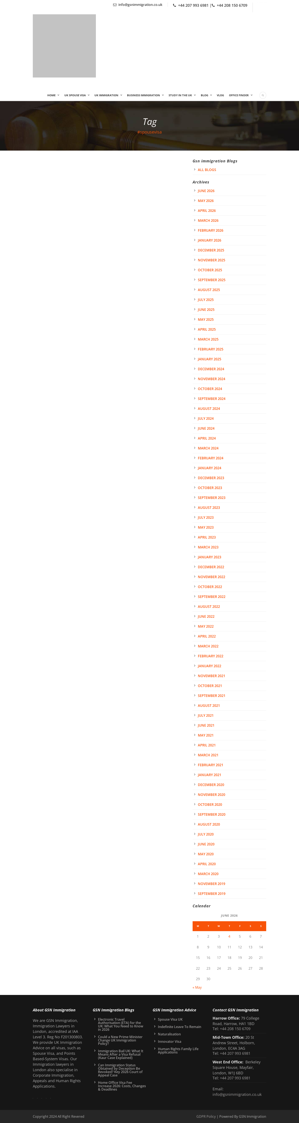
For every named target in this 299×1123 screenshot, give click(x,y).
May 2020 (206, 854)
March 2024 (208, 448)
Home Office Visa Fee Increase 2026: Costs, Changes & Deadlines (122, 1086)
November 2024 (211, 379)
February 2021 (210, 765)
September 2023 (211, 497)
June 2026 (206, 191)
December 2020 (211, 784)
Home (51, 95)
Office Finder (239, 95)
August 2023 (209, 507)
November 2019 (211, 883)
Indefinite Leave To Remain (179, 1026)
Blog (204, 95)
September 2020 (211, 814)
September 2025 (211, 280)
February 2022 (210, 656)
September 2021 (211, 695)
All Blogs (207, 169)
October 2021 (210, 685)
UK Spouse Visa (75, 95)
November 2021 (211, 676)
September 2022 (211, 596)
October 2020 (210, 804)
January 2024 (209, 468)
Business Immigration (143, 95)
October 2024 (210, 388)
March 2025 (208, 339)
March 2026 (208, 220)
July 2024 (206, 418)
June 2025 (206, 309)
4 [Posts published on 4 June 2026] (229, 936)
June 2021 (206, 725)
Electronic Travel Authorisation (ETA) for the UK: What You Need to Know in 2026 (120, 1024)
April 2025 (207, 329)
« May (197, 987)
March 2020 (208, 874)
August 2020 (209, 824)
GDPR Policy (206, 1116)
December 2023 (211, 478)
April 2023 (207, 537)
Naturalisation (169, 1034)
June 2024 (206, 428)
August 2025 (209, 289)
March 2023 (208, 547)
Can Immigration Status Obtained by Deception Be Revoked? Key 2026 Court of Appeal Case (120, 1070)
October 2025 (210, 270)
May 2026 (206, 200)
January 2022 (209, 666)
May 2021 (206, 735)
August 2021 (209, 705)
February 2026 (210, 230)
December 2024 (211, 369)
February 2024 (210, 458)
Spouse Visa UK (170, 1019)
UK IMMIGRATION (106, 95)
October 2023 (210, 487)
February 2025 (210, 349)
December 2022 (211, 567)
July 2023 (206, 517)
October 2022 (210, 586)
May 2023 (206, 527)
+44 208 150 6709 (232, 5)
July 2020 (206, 834)
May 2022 (206, 626)
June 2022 (206, 616)
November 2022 (211, 577)
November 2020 (211, 794)
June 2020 (206, 844)
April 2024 (207, 438)
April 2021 (207, 745)
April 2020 (207, 864)
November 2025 (211, 260)
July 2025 (206, 299)
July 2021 (206, 715)
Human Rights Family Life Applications (178, 1051)
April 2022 (207, 636)
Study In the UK (180, 95)
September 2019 (211, 893)
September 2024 (211, 398)
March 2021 (208, 755)
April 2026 (207, 210)
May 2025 (206, 319)
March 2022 (208, 646)
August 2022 (209, 606)
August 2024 (209, 408)
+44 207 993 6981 (193, 5)
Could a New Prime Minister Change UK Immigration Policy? (120, 1040)
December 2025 (211, 250)
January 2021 (209, 775)
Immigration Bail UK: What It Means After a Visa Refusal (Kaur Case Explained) (120, 1054)
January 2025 (209, 359)
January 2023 (209, 557)
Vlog (220, 95)
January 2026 (209, 240)
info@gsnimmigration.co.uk (140, 4)
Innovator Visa (169, 1041)
